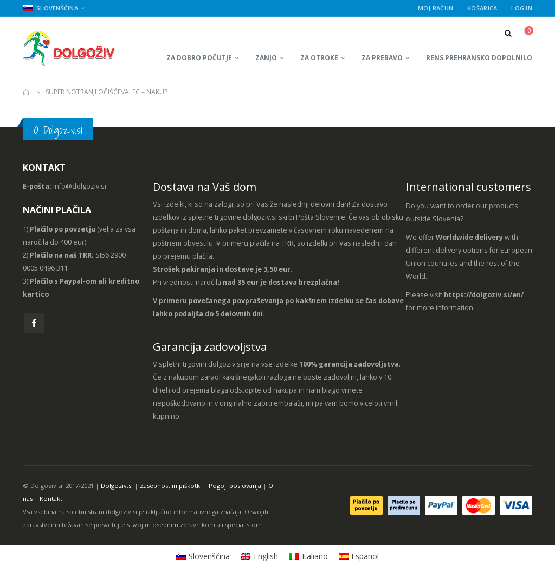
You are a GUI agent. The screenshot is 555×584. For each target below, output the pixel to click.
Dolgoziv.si (117, 486)
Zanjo (266, 57)
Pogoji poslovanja (235, 486)
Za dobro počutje (199, 57)
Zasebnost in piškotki (171, 486)
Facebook (34, 323)
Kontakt (51, 499)
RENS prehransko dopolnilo (479, 57)
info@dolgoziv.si (79, 186)
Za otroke (319, 57)
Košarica (482, 8)
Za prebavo (382, 57)
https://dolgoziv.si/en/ (484, 294)
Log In (521, 8)
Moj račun (435, 8)
